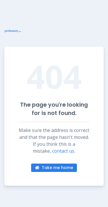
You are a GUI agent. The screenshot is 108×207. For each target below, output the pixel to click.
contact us (63, 151)
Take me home (54, 167)
